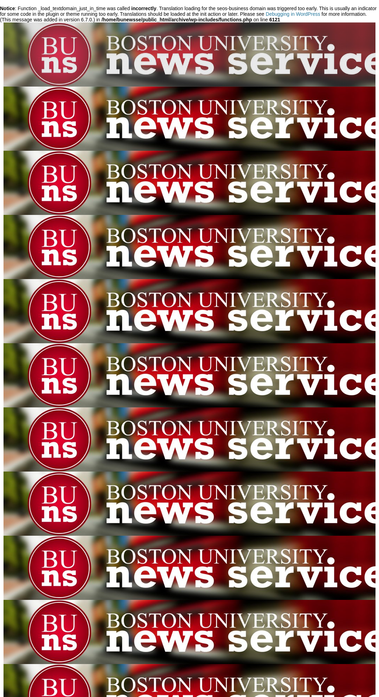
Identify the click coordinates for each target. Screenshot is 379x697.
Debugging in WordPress (293, 14)
